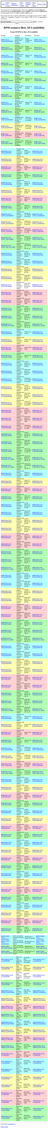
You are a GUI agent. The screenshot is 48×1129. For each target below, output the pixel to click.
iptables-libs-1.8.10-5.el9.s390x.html (6, 890)
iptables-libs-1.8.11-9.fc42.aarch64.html (6, 473)
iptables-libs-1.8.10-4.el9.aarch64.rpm (37, 905)
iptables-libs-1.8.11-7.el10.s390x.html (6, 678)
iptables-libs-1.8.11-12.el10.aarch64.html (6, 254)
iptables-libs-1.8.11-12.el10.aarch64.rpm (37, 254)
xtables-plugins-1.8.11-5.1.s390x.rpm (39, 1054)
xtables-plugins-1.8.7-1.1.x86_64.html (7, 1109)
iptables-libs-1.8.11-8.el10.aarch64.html (6, 576)
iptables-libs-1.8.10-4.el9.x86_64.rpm (37, 929)
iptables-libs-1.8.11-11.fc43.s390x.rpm (37, 348)
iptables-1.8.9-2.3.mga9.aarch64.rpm (40, 56)
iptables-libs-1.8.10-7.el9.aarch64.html (6, 811)
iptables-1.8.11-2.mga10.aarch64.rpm (40, 40)
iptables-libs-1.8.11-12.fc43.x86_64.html (6, 206)
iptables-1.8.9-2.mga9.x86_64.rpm (39, 95)
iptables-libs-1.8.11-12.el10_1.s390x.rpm (37, 230)
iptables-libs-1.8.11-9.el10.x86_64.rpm (37, 552)
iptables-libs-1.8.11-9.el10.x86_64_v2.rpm (38, 568)
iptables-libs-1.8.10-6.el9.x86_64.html (6, 866)
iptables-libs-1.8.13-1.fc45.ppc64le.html (6, 159)
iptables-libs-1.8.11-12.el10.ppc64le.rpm (37, 269)
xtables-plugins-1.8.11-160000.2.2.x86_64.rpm (39, 1046)
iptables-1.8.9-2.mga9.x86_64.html (6, 95)
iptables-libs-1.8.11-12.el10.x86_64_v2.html (7, 324)
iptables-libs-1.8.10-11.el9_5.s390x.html (6, 764)
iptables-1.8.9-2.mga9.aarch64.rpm (39, 87)
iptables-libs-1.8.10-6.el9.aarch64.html (6, 843)
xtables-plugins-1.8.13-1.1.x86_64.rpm (39, 983)
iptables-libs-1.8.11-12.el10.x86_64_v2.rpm (38, 324)
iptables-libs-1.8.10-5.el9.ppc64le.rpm (37, 882)
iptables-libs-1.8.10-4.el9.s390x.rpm (37, 921)
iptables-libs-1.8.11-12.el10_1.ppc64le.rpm (38, 222)
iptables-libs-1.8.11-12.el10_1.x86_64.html (7, 238)
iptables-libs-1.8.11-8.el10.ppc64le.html (6, 591)
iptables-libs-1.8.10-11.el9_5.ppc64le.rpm (38, 756)
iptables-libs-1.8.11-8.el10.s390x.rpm (37, 607)
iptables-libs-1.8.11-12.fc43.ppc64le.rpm (37, 191)
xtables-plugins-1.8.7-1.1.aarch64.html (7, 1062)
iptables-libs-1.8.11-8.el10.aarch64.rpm (37, 576)
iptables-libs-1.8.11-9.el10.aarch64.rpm (37, 505)
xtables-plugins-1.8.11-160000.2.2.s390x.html (7, 1038)
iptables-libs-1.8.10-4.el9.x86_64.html (6, 929)
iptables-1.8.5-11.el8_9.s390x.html (6, 134)
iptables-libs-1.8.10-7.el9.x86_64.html (6, 835)
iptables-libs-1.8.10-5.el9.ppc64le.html (6, 882)
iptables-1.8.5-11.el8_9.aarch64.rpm (39, 118)
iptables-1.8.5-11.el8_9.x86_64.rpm (39, 142)
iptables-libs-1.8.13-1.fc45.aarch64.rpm (37, 151)
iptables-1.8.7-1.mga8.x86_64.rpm (39, 111)
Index (3, 4)
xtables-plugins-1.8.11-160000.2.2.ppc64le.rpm (39, 1030)
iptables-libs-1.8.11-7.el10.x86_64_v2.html (7, 709)
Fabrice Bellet (4, 1127)
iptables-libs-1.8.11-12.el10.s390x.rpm (37, 293)
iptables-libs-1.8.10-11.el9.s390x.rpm (37, 795)
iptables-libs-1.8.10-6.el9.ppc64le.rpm (37, 850)
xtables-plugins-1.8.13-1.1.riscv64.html (7, 975)
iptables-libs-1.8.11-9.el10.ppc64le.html (6, 521)
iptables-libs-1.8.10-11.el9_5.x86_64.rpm (38, 772)
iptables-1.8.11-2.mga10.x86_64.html (7, 48)
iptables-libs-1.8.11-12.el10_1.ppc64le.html (7, 222)
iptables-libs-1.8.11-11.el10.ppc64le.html (6, 387)
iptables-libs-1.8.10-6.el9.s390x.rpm (37, 858)
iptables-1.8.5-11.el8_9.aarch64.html (7, 118)
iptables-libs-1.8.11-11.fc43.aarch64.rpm (37, 332)
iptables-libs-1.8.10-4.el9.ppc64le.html (6, 913)
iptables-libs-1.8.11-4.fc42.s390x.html (6, 733)
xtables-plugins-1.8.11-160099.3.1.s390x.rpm (39, 1007)
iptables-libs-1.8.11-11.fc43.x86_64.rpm (37, 356)
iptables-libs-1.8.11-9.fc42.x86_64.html (6, 497)
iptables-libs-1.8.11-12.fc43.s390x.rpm (37, 199)
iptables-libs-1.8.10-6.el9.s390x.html (6, 858)
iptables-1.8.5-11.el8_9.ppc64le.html (7, 126)
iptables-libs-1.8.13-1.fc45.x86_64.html (6, 175)
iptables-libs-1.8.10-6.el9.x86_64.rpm (37, 866)
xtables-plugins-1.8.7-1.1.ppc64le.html (7, 1077)
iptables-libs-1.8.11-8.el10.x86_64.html (6, 623)
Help (44, 4)
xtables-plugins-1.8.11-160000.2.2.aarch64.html (7, 1022)
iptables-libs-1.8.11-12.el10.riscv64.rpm (37, 285)
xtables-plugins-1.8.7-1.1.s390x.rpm (38, 1093)
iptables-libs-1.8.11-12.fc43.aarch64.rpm (37, 183)
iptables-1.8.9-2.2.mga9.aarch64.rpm (40, 71)
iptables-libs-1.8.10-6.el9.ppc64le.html (6, 850)
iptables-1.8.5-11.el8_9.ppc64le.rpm (39, 126)
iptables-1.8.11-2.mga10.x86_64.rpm (39, 48)
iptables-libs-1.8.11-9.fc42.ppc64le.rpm (37, 481)
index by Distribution (15, 4)
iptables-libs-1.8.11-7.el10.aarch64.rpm (37, 646)
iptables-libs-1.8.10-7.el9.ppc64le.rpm (37, 819)
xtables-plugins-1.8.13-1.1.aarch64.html (7, 960)
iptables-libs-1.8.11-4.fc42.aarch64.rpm (37, 717)
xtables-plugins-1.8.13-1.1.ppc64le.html (7, 967)
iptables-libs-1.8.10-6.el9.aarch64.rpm (37, 843)
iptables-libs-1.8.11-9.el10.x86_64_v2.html (7, 568)
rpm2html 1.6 (11, 1124)
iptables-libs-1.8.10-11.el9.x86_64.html (6, 803)
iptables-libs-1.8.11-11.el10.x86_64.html (6, 434)
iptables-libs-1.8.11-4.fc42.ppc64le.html (6, 725)
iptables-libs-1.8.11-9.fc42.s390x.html (6, 489)
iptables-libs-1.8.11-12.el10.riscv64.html (6, 285)
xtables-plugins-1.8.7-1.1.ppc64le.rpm (38, 1077)
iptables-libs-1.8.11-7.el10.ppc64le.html (6, 662)
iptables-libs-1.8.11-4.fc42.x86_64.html (6, 740)
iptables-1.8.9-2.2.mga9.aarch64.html (7, 71)
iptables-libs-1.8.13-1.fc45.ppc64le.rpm (37, 159)
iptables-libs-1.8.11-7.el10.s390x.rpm (37, 678)
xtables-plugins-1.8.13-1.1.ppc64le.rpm (39, 967)
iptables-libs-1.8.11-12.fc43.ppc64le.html (6, 191)
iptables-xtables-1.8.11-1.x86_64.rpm (41, 947)
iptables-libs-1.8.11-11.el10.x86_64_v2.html (7, 458)
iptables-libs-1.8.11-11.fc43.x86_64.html (6, 356)
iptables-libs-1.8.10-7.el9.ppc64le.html (6, 819)
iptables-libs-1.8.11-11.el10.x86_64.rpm (37, 434)
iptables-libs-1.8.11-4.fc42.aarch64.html (6, 717)
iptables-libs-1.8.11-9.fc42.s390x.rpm (37, 489)
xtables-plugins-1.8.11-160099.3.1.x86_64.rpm (39, 1015)
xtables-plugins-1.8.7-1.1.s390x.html (7, 1093)
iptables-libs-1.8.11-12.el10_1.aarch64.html (7, 214)
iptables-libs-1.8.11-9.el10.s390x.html (6, 536)
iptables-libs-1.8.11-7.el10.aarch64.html (6, 646)
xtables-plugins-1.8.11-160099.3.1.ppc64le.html (7, 999)
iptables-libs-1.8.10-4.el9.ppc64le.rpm (37, 913)
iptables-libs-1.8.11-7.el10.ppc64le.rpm (37, 662)
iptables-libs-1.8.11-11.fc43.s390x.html (6, 348)
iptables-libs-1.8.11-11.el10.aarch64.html (6, 364)
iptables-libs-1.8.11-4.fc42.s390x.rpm (37, 733)
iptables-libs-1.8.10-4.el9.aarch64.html (6, 905)
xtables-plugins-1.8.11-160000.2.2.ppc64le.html (7, 1030)
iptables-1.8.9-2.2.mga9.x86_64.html (7, 79)
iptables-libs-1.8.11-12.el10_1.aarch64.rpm (38, 214)
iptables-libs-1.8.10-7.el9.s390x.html (6, 827)
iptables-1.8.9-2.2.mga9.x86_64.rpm (40, 79)
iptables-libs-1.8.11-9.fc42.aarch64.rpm (37, 473)
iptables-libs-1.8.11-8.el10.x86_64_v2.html (7, 638)
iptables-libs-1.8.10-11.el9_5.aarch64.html (7, 748)
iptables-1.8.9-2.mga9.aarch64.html (6, 87)
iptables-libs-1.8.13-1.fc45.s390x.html (6, 167)
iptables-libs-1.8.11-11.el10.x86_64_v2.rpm (38, 458)
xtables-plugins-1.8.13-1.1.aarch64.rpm (39, 960)
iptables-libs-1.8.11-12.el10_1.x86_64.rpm (38, 238)
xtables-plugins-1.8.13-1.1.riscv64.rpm (39, 975)
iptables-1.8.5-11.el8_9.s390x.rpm (39, 134)
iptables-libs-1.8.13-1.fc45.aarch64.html (6, 151)
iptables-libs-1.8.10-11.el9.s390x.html (6, 795)
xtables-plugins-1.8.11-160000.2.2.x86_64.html (7, 1046)
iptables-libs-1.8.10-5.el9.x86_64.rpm (37, 898)
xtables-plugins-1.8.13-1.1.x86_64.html (7, 983)
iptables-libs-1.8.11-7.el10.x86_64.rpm (37, 693)
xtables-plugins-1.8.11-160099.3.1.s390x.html (7, 1007)
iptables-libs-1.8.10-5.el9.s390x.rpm (37, 890)
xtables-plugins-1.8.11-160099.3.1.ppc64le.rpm (39, 999)
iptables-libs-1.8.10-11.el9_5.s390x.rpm (37, 764)
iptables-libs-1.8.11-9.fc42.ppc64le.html (6, 481)
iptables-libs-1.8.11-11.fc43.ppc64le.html (6, 340)
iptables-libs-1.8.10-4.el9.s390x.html (6, 921)
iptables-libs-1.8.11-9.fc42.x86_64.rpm (37, 497)
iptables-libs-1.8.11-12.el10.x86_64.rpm (37, 309)
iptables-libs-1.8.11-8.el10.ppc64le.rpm (37, 591)
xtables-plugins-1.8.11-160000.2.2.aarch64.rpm (39, 1022)
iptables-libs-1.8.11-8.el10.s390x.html (6, 607)
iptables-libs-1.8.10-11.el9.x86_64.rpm (37, 803)
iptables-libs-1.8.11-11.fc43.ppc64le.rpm (37, 340)
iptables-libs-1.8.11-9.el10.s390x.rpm (37, 536)
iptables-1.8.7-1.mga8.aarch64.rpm (39, 103)
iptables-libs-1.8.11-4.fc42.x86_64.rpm (37, 740)
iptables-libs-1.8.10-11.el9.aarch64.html (6, 780)
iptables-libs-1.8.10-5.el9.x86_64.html (6, 898)
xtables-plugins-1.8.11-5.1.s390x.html (7, 1054)
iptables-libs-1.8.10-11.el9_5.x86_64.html (7, 772)
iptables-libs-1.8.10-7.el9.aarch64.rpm (37, 811)
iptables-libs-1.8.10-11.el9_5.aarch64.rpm (38, 748)
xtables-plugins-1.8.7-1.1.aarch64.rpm (38, 1062)
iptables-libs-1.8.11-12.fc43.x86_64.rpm (37, 206)
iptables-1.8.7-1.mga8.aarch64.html (6, 103)
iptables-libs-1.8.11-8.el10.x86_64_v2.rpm (38, 638)
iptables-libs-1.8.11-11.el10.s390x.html (6, 411)
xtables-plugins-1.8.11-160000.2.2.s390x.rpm (39, 1038)
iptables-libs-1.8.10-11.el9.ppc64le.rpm (37, 788)
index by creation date (28, 4)
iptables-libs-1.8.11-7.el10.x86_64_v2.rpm (38, 709)
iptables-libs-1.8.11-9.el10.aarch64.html (6, 505)
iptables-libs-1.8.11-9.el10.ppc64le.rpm (37, 521)
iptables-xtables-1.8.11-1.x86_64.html (6, 947)
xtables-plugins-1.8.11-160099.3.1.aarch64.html (7, 991)
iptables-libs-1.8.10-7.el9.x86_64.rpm (37, 835)
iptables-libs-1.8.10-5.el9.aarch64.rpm (37, 874)
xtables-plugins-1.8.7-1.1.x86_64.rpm (38, 1109)
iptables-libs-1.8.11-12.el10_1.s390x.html (6, 230)
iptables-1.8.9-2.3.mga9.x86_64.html (7, 63)
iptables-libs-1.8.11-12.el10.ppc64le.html (6, 269)
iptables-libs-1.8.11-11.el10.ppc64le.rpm (37, 387)
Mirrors (40, 4)
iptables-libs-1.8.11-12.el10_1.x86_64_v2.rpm (39, 246)
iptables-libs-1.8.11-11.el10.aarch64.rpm (37, 364)
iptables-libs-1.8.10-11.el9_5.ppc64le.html (7, 756)
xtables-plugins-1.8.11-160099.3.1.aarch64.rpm (39, 991)
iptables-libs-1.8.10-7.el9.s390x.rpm (37, 827)
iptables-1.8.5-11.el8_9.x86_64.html (7, 142)
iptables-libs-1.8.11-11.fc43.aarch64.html (6, 332)
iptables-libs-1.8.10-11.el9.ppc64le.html (6, 788)
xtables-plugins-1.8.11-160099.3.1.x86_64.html (7, 1015)
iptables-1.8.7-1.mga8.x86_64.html (6, 111)
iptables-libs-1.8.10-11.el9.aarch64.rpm (37, 780)
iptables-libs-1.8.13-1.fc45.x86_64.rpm (37, 175)
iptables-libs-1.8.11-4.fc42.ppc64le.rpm (37, 725)
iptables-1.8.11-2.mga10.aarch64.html (7, 40)
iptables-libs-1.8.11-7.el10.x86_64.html (6, 693)
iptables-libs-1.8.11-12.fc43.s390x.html (6, 199)
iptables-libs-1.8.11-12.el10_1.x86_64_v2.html (8, 246)
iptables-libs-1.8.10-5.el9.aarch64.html (6, 874)
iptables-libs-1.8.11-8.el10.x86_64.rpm (37, 623)
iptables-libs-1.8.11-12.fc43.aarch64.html (6, 183)
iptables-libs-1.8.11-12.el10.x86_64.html (6, 309)
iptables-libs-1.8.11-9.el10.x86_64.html (6, 552)
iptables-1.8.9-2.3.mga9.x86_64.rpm (40, 63)
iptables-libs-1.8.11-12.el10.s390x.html (6, 293)
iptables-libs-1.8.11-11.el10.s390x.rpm (37, 411)
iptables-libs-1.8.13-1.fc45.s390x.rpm (37, 167)
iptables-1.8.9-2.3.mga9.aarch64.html (7, 56)
